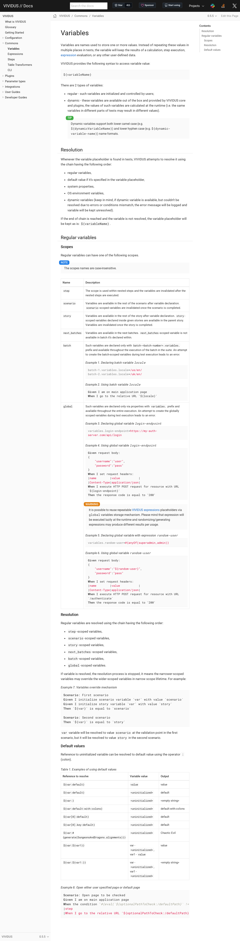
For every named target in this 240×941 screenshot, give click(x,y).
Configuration (13, 38)
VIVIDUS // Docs (18, 6)
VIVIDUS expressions (146, 510)
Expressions (15, 54)
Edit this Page (229, 16)
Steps (11, 59)
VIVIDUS (8, 16)
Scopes (208, 40)
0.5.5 (211, 16)
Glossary (10, 27)
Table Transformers (20, 65)
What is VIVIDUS (15, 21)
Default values (212, 49)
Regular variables (212, 35)
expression (68, 55)
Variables (14, 48)
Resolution (208, 31)
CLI (10, 70)
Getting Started (14, 32)
